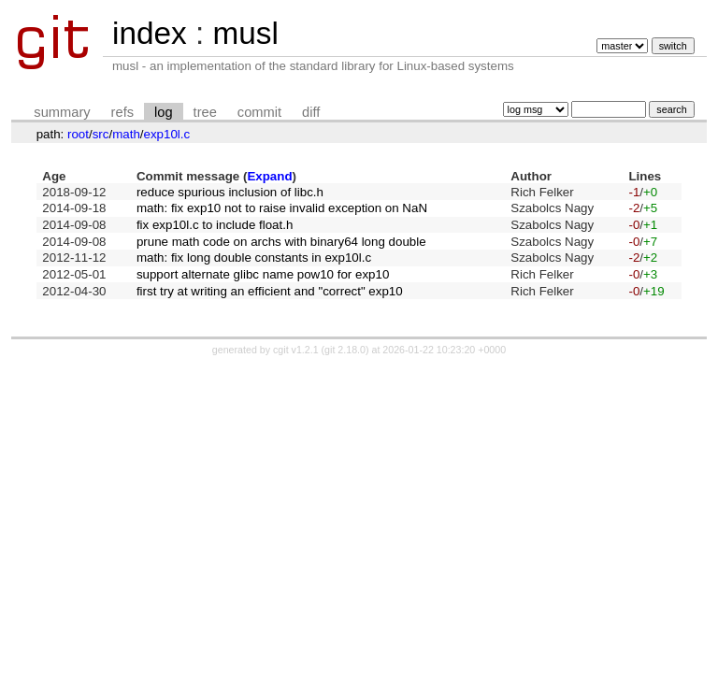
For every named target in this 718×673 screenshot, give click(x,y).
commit (259, 112)
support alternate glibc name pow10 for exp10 (262, 274)
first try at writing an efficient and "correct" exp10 (269, 291)
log (163, 112)
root (78, 134)
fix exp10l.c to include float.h (214, 225)
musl (245, 33)
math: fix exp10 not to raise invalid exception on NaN (281, 208)
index (149, 33)
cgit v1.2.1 (296, 349)
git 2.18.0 (345, 349)
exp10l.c (167, 134)
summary (62, 112)
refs (122, 112)
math (126, 134)
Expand (269, 176)
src (101, 134)
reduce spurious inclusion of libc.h (229, 192)
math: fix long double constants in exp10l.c (253, 258)
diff (311, 112)
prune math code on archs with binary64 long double (281, 242)
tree (205, 112)
